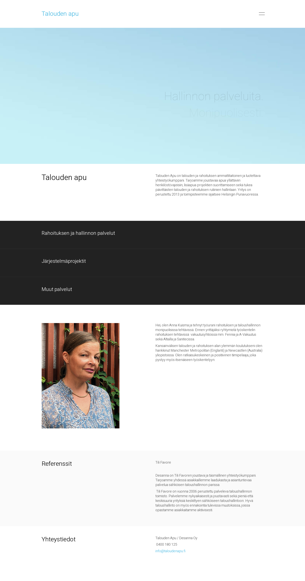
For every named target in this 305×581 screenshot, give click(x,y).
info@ (159, 551)
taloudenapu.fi (175, 551)
